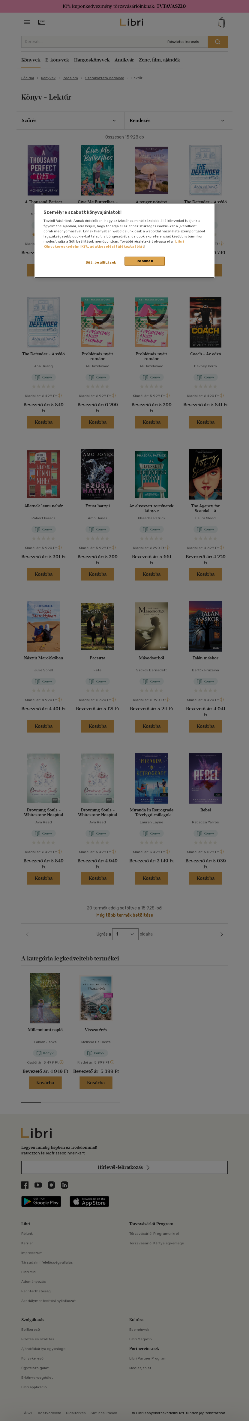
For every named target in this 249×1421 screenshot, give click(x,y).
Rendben (144, 261)
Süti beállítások (101, 262)
